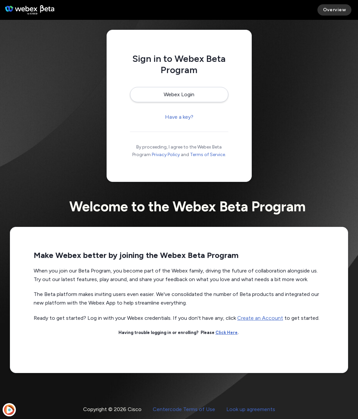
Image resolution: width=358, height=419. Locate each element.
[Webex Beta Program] (29, 10)
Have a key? (179, 117)
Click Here (226, 332)
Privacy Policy (166, 154)
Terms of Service (207, 154)
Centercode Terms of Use (184, 409)
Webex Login (179, 94)
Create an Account (260, 318)
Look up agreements (250, 409)
